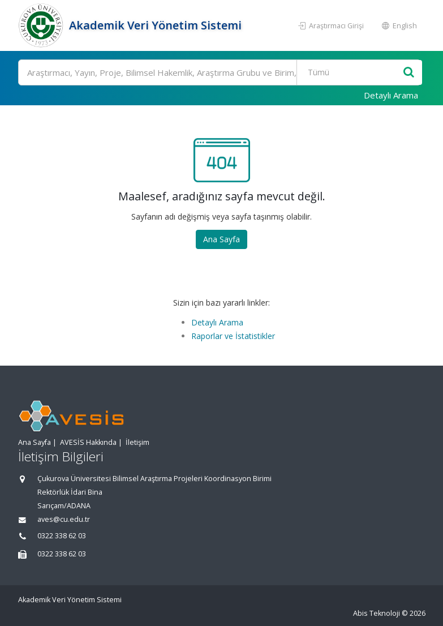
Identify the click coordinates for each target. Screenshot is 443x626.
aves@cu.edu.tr (63, 519)
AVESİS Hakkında (88, 442)
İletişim (137, 442)
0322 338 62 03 (61, 536)
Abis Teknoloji (376, 613)
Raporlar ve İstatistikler (233, 336)
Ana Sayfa (221, 239)
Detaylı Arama (391, 95)
